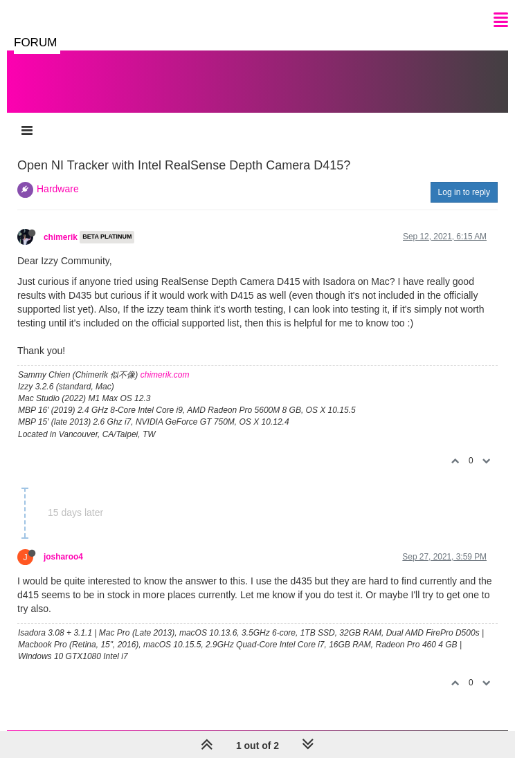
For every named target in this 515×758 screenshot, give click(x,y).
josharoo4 (63, 557)
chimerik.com (165, 375)
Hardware (58, 188)
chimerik (61, 237)
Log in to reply (464, 192)
